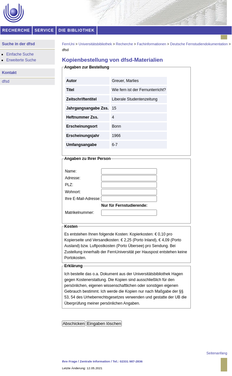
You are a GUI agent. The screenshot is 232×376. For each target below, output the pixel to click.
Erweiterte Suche (21, 60)
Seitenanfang (217, 353)
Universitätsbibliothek (95, 44)
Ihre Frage (69, 361)
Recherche (124, 44)
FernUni (68, 44)
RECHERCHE (16, 30)
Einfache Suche (20, 54)
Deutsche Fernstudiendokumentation (199, 44)
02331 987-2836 (131, 361)
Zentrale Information (95, 361)
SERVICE (44, 30)
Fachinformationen (151, 44)
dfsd (5, 81)
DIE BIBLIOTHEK (77, 30)
